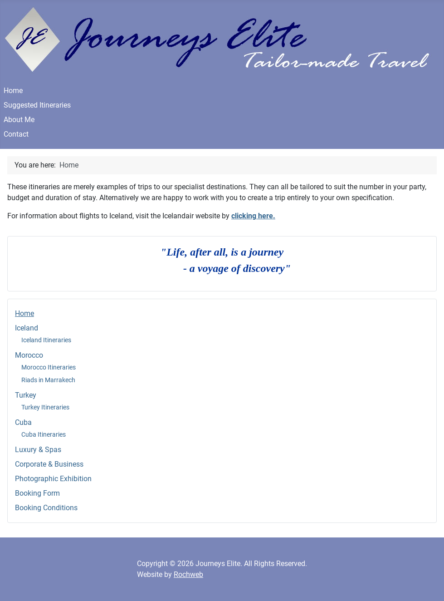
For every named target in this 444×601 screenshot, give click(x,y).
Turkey (25, 395)
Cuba (23, 422)
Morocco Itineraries (48, 367)
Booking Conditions (46, 507)
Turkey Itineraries (45, 407)
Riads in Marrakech (48, 380)
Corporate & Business (49, 464)
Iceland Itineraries (46, 340)
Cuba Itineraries (43, 434)
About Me (19, 119)
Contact (16, 134)
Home (13, 90)
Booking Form (37, 493)
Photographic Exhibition (53, 478)
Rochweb (188, 574)
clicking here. (253, 216)
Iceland (26, 328)
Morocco (29, 355)
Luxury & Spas (38, 449)
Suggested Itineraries (37, 105)
